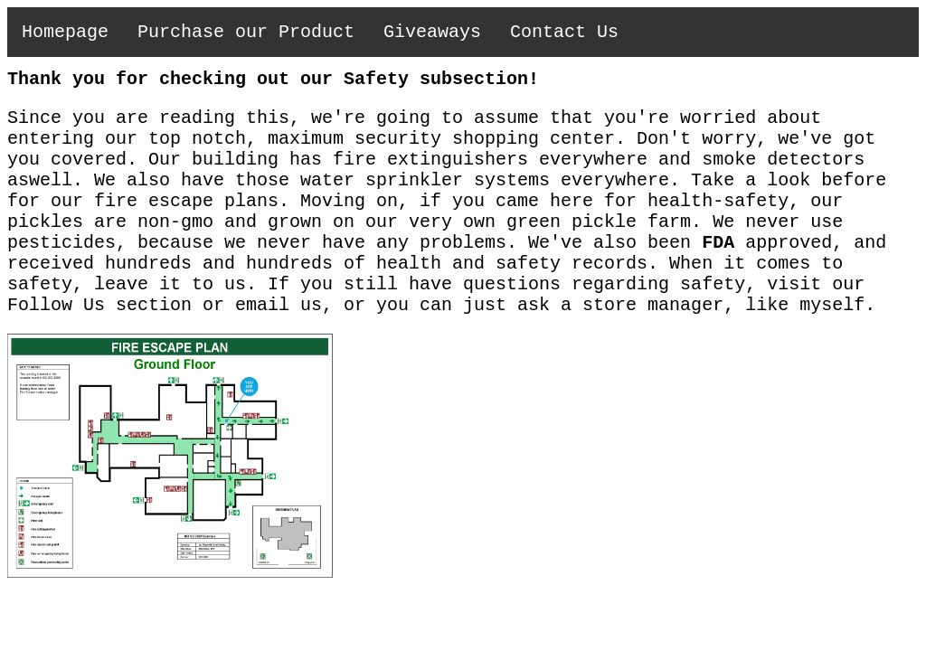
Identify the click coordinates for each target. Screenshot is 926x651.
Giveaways (432, 32)
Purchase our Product (245, 32)
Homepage (65, 32)
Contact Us (564, 32)
